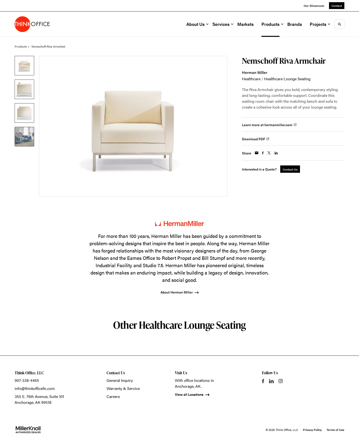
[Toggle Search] (339, 24)
